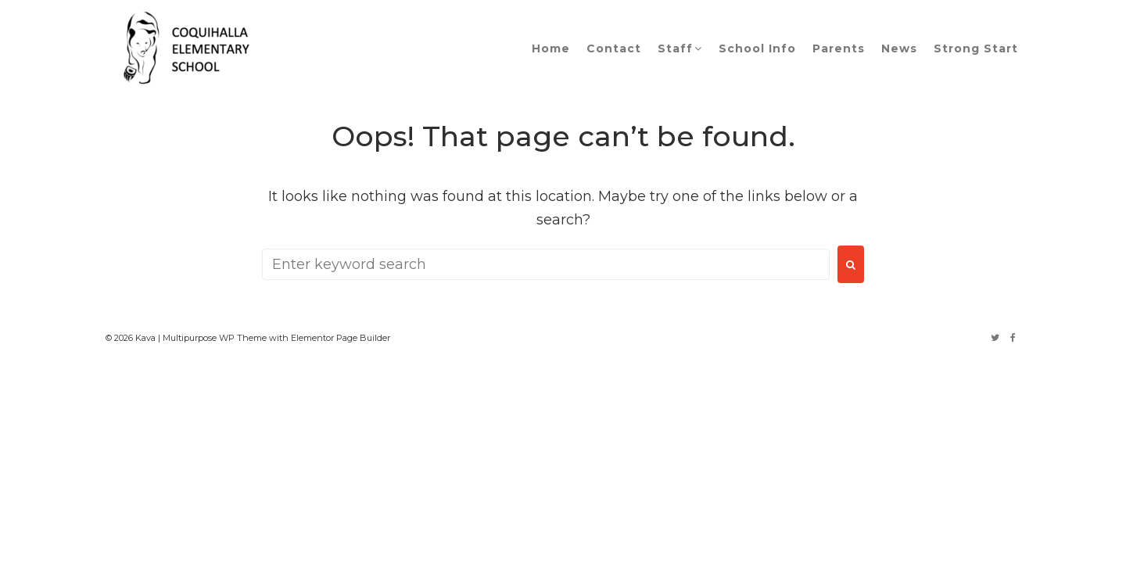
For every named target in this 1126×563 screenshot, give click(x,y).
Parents (838, 48)
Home (551, 48)
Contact (613, 48)
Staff (675, 48)
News (899, 48)
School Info (757, 48)
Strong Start (976, 48)
